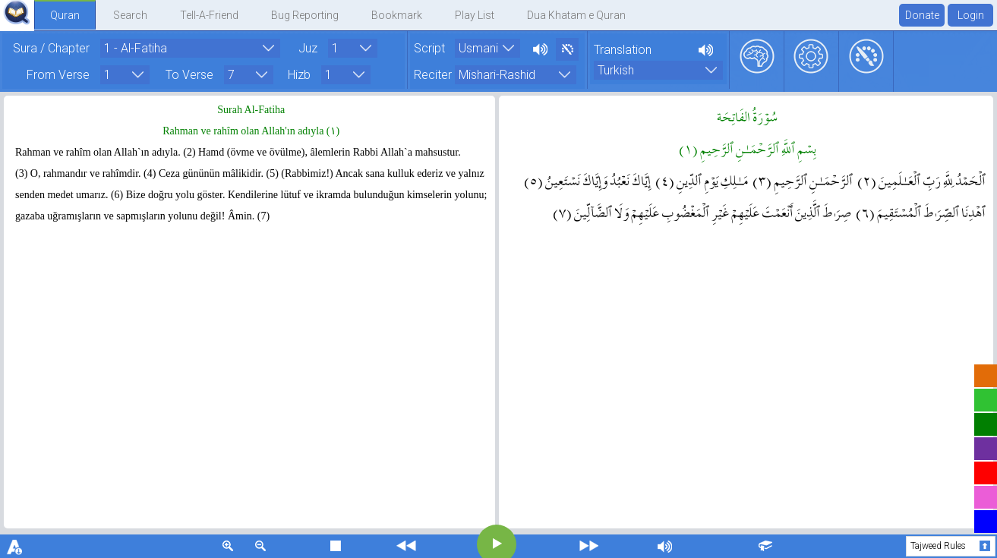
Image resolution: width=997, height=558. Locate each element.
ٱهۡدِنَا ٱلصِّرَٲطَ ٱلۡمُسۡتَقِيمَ (921, 211)
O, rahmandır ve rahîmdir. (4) (93, 173)
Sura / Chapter (51, 47)
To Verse (189, 72)
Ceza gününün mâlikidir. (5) (219, 173)
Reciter (433, 72)
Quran (65, 15)
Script (429, 47)
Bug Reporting (305, 15)
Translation (623, 50)
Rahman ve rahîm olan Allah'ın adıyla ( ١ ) (250, 131)
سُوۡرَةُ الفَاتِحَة (747, 115)
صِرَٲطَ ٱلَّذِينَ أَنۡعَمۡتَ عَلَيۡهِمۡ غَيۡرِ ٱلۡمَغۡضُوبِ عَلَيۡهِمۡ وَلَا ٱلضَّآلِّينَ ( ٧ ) (702, 211)
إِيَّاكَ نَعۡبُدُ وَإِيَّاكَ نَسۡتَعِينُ (587, 179)
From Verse (58, 72)
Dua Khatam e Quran (576, 15)
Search (130, 15)
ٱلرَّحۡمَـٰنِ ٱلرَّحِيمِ (802, 179)
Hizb (299, 72)
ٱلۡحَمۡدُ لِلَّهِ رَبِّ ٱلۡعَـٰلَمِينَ (921, 179)
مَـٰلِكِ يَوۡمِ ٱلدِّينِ (701, 179)
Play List (474, 15)
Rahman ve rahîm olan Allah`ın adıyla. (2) (105, 152)
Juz (307, 47)
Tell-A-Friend (209, 15)
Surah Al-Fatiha (251, 109)
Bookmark (396, 15)
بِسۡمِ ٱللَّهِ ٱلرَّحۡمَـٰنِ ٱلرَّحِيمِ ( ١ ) (747, 147)
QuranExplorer (16, 12)
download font (15, 545)
